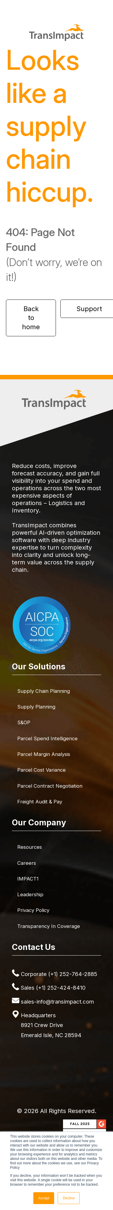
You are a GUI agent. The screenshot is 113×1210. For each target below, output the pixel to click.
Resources (29, 847)
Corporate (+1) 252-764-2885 (59, 974)
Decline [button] (69, 1198)
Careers (26, 863)
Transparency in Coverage (48, 926)
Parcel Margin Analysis (43, 754)
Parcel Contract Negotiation (49, 786)
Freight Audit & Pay (39, 802)
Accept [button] (43, 1198)
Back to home (31, 318)
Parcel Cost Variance (41, 770)
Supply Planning (36, 707)
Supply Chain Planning (43, 691)
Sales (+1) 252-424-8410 (53, 987)
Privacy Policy (33, 910)
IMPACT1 (28, 879)
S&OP (23, 722)
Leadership (30, 894)
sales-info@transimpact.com (57, 1001)
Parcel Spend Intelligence (47, 738)
